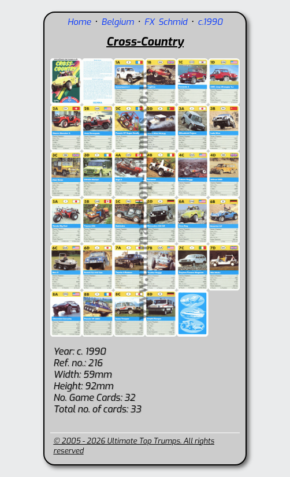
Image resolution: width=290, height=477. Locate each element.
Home (79, 22)
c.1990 (210, 22)
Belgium (118, 22)
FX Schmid (165, 22)
